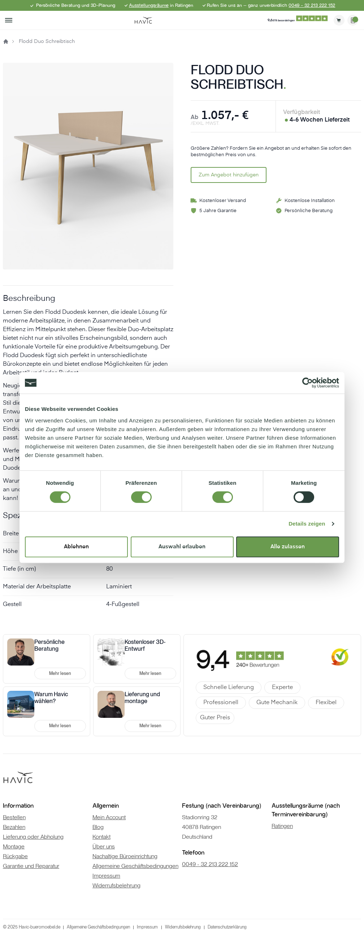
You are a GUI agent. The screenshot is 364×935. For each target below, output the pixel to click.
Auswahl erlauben (182, 546)
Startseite (6, 41)
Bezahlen (14, 827)
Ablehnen (76, 546)
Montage (14, 846)
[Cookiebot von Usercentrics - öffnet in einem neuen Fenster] (307, 382)
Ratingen (282, 825)
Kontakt (101, 836)
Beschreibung (29, 299)
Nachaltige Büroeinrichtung (124, 856)
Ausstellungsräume (149, 5)
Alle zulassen (287, 546)
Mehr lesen (60, 673)
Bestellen (14, 817)
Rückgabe (15, 856)
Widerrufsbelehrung (116, 885)
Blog (98, 827)
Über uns (103, 846)
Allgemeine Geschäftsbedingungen (135, 865)
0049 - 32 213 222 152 (312, 5)
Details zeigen (307, 524)
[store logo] (143, 20)
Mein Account (109, 817)
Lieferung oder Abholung (33, 836)
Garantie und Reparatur (31, 865)
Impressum (106, 875)
